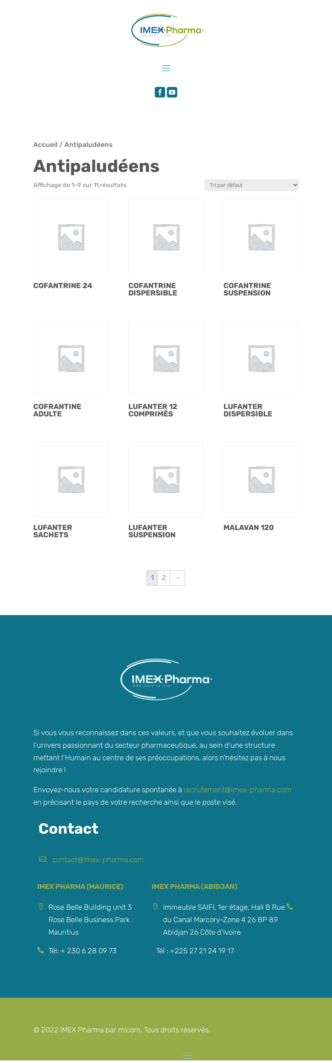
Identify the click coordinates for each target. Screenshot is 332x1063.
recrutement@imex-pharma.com (237, 789)
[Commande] (251, 185)
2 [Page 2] (164, 577)
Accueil (45, 144)
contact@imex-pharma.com (98, 859)
